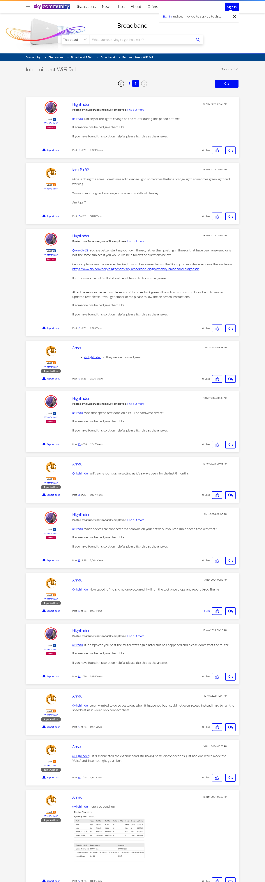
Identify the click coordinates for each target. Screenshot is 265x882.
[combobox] (140, 39)
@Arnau (77, 119)
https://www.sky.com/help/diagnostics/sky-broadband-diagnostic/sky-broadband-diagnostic (135, 269)
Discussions (85, 6)
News (106, 6)
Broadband (132, 25)
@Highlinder (92, 357)
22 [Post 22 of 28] (79, 560)
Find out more (135, 109)
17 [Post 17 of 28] (79, 216)
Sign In (232, 7)
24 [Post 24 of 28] (79, 676)
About (136, 6)
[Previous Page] (121, 83)
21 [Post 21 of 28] (79, 494)
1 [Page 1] (129, 83)
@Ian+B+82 (80, 250)
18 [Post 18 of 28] (79, 328)
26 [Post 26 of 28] (79, 777)
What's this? (51, 123)
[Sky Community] (52, 6)
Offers (153, 6)
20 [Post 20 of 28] (79, 444)
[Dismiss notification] (234, 17)
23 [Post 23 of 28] (79, 611)
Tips (121, 6)
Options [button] (226, 69)
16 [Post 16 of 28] (79, 150)
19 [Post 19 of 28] (79, 378)
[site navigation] (28, 6)
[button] (233, 103)
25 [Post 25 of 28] (79, 727)
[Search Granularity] (75, 39)
